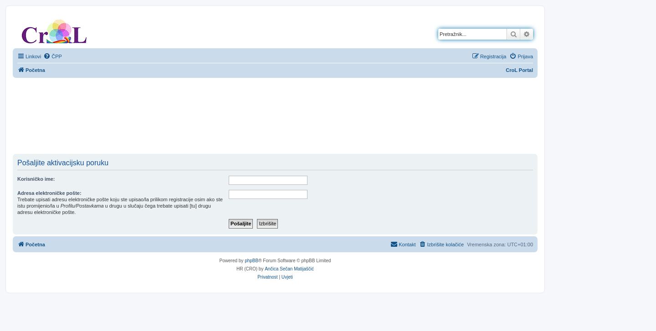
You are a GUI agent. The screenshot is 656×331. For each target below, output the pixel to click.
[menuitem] (52, 56)
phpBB (251, 260)
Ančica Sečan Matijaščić (289, 268)
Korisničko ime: (36, 179)
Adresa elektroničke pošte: (49, 193)
